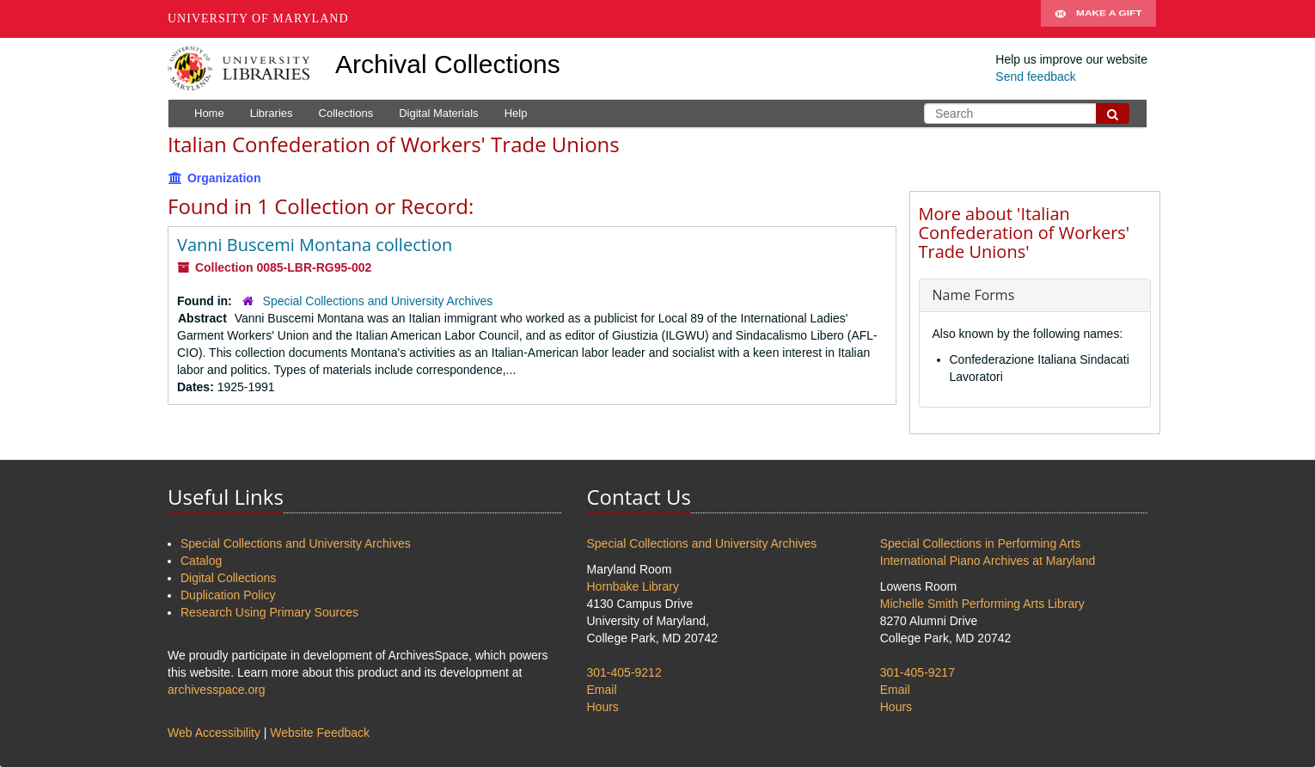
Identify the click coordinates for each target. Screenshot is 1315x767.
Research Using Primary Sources (269, 612)
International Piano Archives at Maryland (988, 561)
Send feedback (1035, 76)
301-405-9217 (917, 672)
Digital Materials (438, 113)
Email (602, 689)
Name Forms (974, 294)
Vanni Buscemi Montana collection (314, 244)
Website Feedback (320, 732)
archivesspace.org (217, 689)
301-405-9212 (624, 672)
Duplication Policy (228, 595)
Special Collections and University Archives (378, 301)
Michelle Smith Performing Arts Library (982, 604)
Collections (346, 113)
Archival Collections (447, 64)
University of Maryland (258, 18)
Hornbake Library (633, 586)
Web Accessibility (214, 732)
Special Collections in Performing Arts (980, 543)
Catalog (201, 561)
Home (209, 113)
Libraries (271, 113)
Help (516, 113)
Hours (603, 707)
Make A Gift (1098, 19)
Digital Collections (228, 578)
